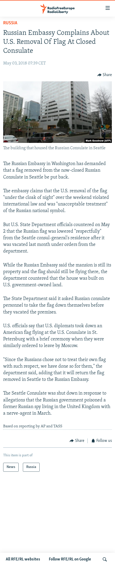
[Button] (104, 75)
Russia (10, 23)
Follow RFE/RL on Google (70, 559)
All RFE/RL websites (23, 559)
